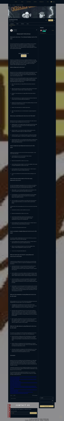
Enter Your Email (14, 411)
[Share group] (54, 20)
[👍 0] (11, 395)
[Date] (46, 401)
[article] (23, 214)
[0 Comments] (34, 395)
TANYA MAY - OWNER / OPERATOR (41, 420)
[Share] (36, 29)
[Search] (46, 20)
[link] (12, 23)
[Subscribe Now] (33, 413)
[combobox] (47, 398)
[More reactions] (14, 395)
